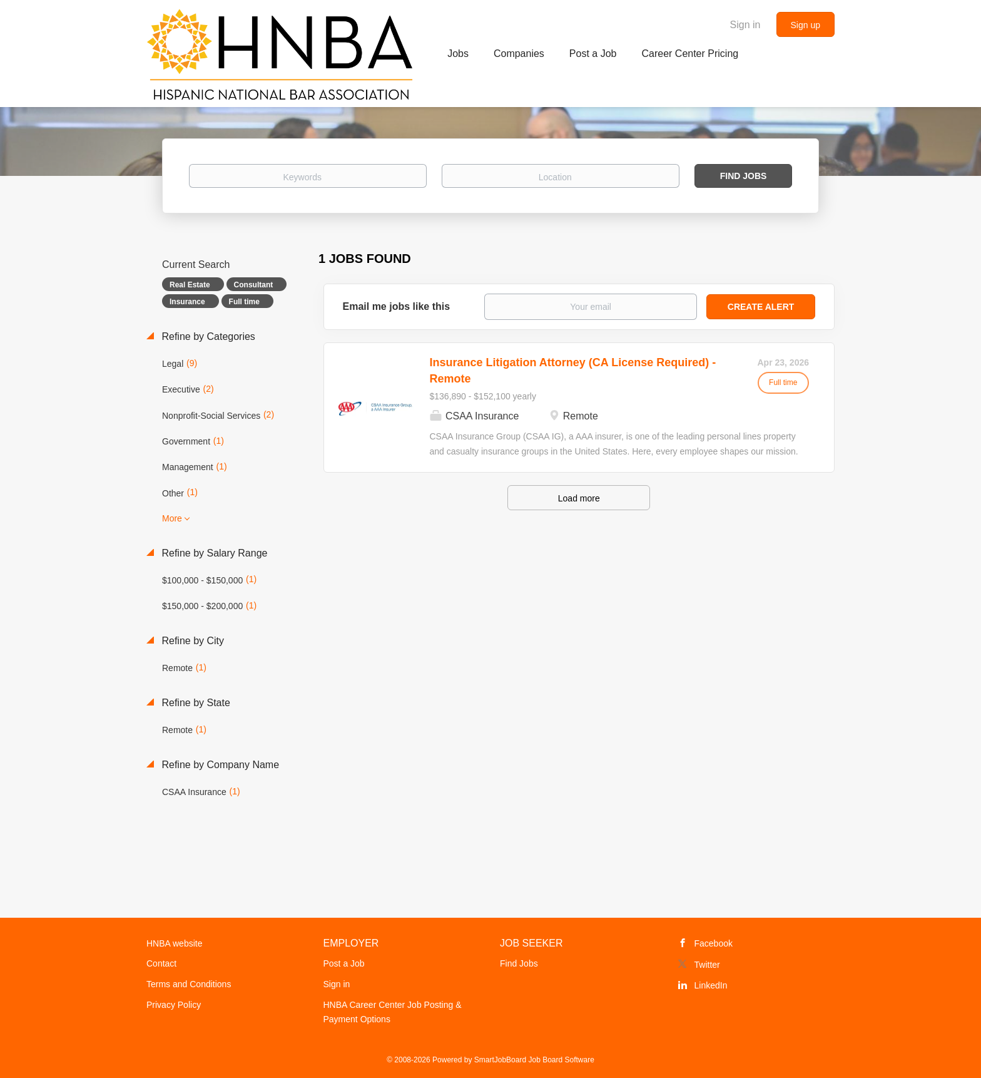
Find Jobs (743, 176)
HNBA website (174, 943)
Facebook (713, 943)
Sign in (745, 24)
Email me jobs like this (396, 306)
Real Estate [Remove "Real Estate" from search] (190, 284)
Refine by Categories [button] (207, 336)
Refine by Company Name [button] (219, 764)
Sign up (805, 25)
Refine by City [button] (191, 640)
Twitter (707, 965)
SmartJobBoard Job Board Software (534, 1059)
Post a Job (344, 963)
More (172, 518)
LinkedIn (711, 985)
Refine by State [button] (194, 702)
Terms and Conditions (188, 984)
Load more (579, 498)
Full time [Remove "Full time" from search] (244, 301)
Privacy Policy (173, 1005)
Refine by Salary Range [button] (213, 553)
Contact (161, 963)
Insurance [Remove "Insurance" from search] (187, 301)
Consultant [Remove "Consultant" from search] (253, 284)
